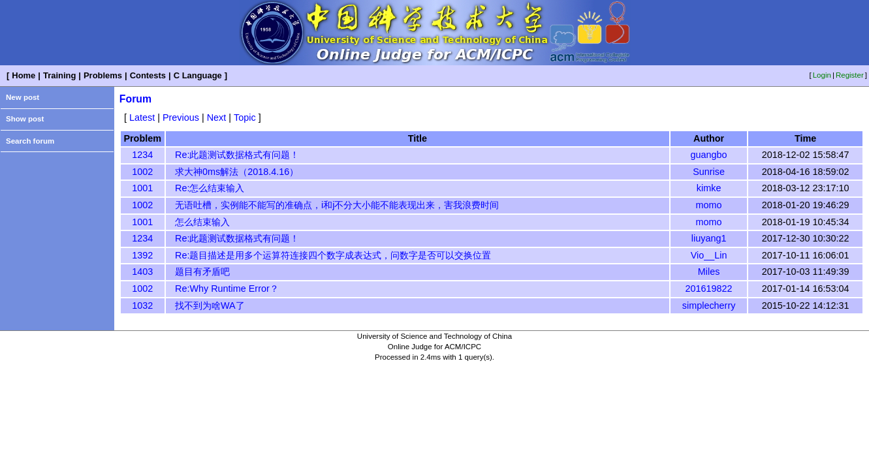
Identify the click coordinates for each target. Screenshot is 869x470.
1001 (142, 188)
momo (709, 205)
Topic (245, 117)
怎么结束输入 (202, 222)
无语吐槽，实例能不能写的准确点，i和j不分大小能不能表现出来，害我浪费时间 (337, 205)
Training (59, 75)
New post (22, 97)
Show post (25, 119)
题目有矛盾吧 (202, 271)
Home (23, 75)
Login (822, 75)
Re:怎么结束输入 (209, 188)
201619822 (709, 288)
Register (850, 75)
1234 (142, 154)
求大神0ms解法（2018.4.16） (236, 171)
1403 (142, 271)
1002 (142, 171)
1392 (142, 255)
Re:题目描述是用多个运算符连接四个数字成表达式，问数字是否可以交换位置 (333, 255)
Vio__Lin (709, 255)
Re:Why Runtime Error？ (227, 288)
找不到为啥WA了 (210, 305)
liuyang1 (709, 238)
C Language (198, 75)
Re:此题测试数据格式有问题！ (237, 154)
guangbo (709, 154)
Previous (181, 117)
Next (217, 117)
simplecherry (709, 305)
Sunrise (709, 171)
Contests (148, 75)
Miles (709, 271)
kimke (709, 188)
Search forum (30, 141)
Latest (142, 117)
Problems (103, 75)
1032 (142, 305)
